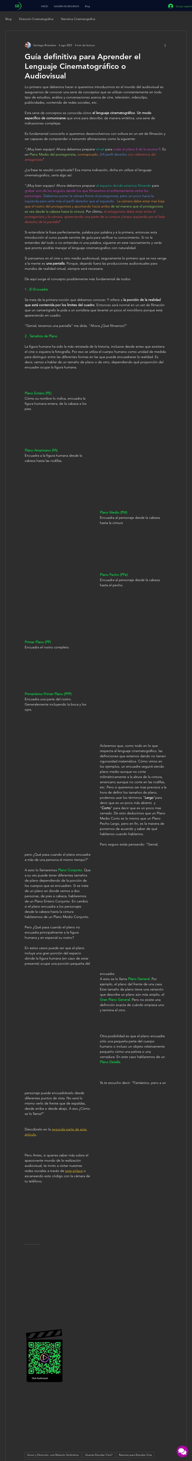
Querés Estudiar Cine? (98, 1455)
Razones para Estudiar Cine (135, 1455)
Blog (8, 19)
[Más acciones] (165, 45)
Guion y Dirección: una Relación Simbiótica (53, 1455)
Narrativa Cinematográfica (78, 19)
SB (17, 6)
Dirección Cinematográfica (36, 19)
